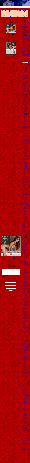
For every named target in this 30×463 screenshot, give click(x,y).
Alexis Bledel (25, 75)
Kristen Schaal (25, 287)
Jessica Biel (25, 243)
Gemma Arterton (25, 204)
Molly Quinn (25, 339)
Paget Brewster (25, 359)
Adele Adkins (25, 68)
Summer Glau (25, 410)
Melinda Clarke (25, 325)
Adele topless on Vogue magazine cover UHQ (26, 54)
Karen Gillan (25, 264)
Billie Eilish (25, 119)
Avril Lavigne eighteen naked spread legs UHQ (25, 47)
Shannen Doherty (25, 395)
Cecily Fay (25, 144)
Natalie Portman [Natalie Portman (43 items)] (25, 449)
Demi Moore (25, 170)
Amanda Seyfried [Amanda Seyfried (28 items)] (25, 434)
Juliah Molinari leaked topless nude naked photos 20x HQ (25, 41)
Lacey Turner (25, 291)
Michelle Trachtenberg (25, 331)
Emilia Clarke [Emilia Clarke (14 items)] (24, 438)
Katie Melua (25, 275)
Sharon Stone (25, 396)
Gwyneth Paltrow (25, 210)
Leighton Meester (25, 301)
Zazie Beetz (25, 427)
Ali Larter (25, 77)
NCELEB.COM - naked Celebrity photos (11, 11)
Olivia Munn (25, 357)
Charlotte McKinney (25, 148)
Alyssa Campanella (25, 85)
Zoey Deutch (25, 429)
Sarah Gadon (25, 388)
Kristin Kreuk (25, 288)
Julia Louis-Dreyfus (25, 256)
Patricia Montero (25, 361)
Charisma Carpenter (25, 145)
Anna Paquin (25, 101)
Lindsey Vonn (25, 308)
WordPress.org (25, 459)
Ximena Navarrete (25, 425)
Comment (10, 267)
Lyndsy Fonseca (25, 312)
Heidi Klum (25, 217)
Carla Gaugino (25, 136)
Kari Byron (25, 265)
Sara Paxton (25, 386)
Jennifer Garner (25, 239)
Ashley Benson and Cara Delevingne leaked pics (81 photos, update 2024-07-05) (25, 25)
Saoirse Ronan (25, 385)
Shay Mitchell (25, 397)
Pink (25, 365)
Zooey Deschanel (25, 430)
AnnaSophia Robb (25, 104)
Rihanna (25, 375)
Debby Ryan (25, 167)
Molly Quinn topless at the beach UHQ (25, 48)
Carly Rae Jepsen (25, 137)
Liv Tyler (25, 310)
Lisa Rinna (25, 309)
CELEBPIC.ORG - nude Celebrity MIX (25, 11)
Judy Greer (25, 255)
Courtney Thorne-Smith (25, 160)
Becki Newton (25, 116)
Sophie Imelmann (25, 405)
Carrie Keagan (25, 139)
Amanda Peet (25, 88)
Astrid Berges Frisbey (25, 112)
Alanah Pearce (25, 73)
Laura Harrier (25, 294)
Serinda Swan (25, 393)
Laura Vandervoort (25, 296)
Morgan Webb (25, 342)
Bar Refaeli (25, 114)
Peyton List (25, 363)
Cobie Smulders (25, 157)
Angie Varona (25, 98)
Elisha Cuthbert (24, 179)
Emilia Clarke (25, 185)
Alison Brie (25, 81)
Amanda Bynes (25, 87)
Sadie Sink (25, 382)
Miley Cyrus (25, 332)
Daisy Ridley (25, 161)
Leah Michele (25, 299)
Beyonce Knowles (25, 118)
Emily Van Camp (24, 189)
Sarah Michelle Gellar (25, 390)
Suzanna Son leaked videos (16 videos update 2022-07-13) (25, 28)
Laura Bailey (25, 293)
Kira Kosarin (25, 284)
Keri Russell (25, 281)
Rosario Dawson (25, 378)
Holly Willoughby (25, 220)
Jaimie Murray (25, 228)
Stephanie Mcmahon (25, 409)
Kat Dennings (25, 266)
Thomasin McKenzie (25, 416)
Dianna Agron (25, 173)
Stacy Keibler (25, 408)
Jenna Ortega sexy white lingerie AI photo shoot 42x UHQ (25, 35)
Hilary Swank (25, 218)
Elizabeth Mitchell (25, 182)
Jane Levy (25, 230)
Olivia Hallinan (25, 356)
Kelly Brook (25, 279)
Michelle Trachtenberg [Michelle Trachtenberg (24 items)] (26, 447)
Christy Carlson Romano (25, 154)
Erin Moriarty (25, 196)
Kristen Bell (25, 286)
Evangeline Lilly (25, 199)
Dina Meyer (25, 174)
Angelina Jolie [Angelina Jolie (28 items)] (25, 435)
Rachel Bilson (25, 367)
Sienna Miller (25, 399)
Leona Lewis (25, 302)
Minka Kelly (25, 334)
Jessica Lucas (25, 244)
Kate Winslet (25, 270)
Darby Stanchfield (25, 166)
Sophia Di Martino (25, 403)
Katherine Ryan (25, 272)
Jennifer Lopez (25, 240)
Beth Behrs (25, 117)
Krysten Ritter (25, 289)
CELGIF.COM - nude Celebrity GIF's (11, 15)
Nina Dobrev (25, 354)
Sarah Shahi (25, 391)
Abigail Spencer (25, 66)
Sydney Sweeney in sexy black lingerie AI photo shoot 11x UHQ (25, 40)
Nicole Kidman (25, 351)
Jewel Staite (25, 248)
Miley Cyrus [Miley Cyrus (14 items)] (27, 448)
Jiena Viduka (25, 249)
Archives (25, 61)
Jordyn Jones (25, 253)
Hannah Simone (24, 213)
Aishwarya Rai (25, 72)
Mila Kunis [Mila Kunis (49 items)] (24, 448)
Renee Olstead (25, 373)
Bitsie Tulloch (25, 120)
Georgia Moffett (25, 207)
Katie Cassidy (25, 273)
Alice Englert (25, 78)
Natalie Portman (25, 346)
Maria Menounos (25, 318)
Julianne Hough (25, 259)
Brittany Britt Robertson (25, 126)
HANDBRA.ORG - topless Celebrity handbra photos (18, 15)
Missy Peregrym (25, 337)
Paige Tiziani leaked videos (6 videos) (25, 32)
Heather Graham (25, 215)
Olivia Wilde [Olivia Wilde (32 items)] (25, 450)
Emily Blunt (25, 186)
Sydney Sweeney (25, 411)
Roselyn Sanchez (25, 381)
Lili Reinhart (25, 304)
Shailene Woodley (25, 394)
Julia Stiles (25, 257)
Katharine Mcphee (25, 271)
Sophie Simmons (25, 406)
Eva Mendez (25, 198)
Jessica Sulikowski (25, 246)
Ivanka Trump (25, 224)
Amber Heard (25, 91)
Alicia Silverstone (25, 79)
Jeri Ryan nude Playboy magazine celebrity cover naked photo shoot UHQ (25, 56)
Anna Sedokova (25, 102)
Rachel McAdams (25, 368)
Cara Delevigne (25, 134)
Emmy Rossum (24, 193)
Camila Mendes (25, 130)
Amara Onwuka (25, 90)
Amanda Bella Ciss (25, 86)
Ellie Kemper (25, 184)
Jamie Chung (25, 229)
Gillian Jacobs (25, 208)
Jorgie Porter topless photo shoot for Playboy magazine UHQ (25, 57)
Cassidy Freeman (25, 140)
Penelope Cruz (25, 362)
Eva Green (25, 197)
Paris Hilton (25, 360)
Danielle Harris (25, 165)
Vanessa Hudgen (25, 421)
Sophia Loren (25, 404)
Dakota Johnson (25, 162)
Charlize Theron (24, 146)
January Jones (25, 231)
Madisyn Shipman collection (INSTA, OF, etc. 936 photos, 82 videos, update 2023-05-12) (25, 30)
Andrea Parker (25, 95)
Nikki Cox (25, 353)
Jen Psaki (25, 233)
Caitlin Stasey (25, 128)
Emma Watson (24, 192)
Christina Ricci (25, 153)
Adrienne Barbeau (25, 70)
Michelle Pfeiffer (25, 330)
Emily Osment (25, 188)
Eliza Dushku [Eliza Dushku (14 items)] (25, 437)
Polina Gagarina (25, 366)
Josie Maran (25, 254)
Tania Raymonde (25, 412)
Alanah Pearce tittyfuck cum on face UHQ (25, 44)
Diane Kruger (25, 172)
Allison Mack (25, 82)
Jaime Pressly (25, 227)
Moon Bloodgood (25, 340)
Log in (25, 457)
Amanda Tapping (25, 89)
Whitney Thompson (25, 424)
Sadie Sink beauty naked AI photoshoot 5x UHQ (25, 36)
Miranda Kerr (25, 335)
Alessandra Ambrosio (25, 74)
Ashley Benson (25, 110)
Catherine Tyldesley (25, 143)
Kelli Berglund (25, 278)
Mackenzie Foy (25, 313)
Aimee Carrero (25, 71)
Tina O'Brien (25, 417)
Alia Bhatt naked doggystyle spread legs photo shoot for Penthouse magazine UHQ (25, 53)
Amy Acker (25, 92)
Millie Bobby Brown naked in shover (25, 46)
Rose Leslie (25, 379)
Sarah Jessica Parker (25, 389)
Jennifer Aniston (24, 237)
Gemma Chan (25, 205)
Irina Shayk (25, 223)
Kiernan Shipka (25, 282)
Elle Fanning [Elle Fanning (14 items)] (27, 437)
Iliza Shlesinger (25, 221)
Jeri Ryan (25, 242)
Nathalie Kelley (25, 349)
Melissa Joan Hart (25, 327)
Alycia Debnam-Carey (25, 84)
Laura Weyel (25, 297)
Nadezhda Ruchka (25, 343)
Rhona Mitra (25, 374)
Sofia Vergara (25, 402)
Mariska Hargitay (25, 321)
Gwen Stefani (25, 209)
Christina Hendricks (25, 152)
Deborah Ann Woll (25, 168)
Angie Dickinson (24, 97)
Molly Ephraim (25, 338)
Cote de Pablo (25, 159)
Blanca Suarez (25, 121)
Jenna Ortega (25, 236)
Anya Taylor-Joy (25, 107)
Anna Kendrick (25, 100)
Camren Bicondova (25, 131)
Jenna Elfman (25, 234)
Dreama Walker (25, 175)
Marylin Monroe (25, 323)
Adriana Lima (25, 69)
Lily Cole (25, 305)
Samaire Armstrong (25, 383)
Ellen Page (25, 183)
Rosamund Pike (25, 377)
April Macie (25, 108)
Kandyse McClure (25, 263)
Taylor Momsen (25, 414)
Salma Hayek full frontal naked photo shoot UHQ (25, 49)
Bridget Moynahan (25, 123)
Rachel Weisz (25, 370)
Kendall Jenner (25, 280)
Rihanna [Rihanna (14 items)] (28, 450)
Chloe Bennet (25, 149)
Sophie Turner (25, 407)
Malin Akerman (25, 315)
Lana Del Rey (25, 292)
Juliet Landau (25, 260)
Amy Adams (25, 93)
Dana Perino (25, 163)
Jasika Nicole (25, 232)
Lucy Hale (25, 311)
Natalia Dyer (25, 344)
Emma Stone (13, 258)
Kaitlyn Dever (25, 262)
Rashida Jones (25, 372)
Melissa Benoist (25, 326)
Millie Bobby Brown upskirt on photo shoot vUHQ (25, 50)
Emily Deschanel (25, 187)
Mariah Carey (25, 319)
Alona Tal (25, 83)
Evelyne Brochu (25, 200)
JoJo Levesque (25, 252)
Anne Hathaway (24, 105)
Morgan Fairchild (25, 341)
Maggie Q (25, 314)
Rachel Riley (25, 369)
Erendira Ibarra (25, 194)
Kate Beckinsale (25, 267)
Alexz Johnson (25, 76)
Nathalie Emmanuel (25, 348)
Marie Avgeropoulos (25, 320)
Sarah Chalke (25, 387)
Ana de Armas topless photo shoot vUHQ (25, 51)
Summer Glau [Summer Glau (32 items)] (25, 454)
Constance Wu (25, 158)
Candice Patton (25, 133)
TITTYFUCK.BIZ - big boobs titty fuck (25, 15)
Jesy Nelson (25, 247)
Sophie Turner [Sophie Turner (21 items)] (26, 453)
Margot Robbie (25, 317)
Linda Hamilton (25, 307)
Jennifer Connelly (25, 238)
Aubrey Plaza (25, 113)
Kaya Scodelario (25, 276)
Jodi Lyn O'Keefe (25, 250)
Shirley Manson (25, 398)
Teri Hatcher (25, 415)
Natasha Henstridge (25, 347)
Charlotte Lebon (24, 147)
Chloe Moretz (25, 150)
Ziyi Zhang (25, 428)
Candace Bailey (25, 132)
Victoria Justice (25, 422)
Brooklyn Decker (24, 127)
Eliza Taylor (25, 181)
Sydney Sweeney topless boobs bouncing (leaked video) (26, 45)
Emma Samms (25, 191)
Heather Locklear (25, 216)
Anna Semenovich (25, 103)
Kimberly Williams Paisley (25, 283)
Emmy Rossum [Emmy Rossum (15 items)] (26, 439)
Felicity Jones (25, 201)
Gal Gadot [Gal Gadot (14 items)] (26, 440)
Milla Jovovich (25, 333)
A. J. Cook (25, 65)
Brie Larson (25, 124)
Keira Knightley (25, 277)
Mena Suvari (25, 328)
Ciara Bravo (25, 155)
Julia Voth (25, 258)
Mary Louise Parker (25, 322)
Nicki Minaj (25, 350)
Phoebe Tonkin (25, 364)
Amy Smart (25, 94)
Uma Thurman (25, 419)
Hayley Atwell (25, 214)
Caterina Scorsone (25, 141)
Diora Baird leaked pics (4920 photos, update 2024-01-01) (25, 26)
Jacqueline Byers (24, 225)
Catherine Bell (25, 142)
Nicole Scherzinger (25, 352)
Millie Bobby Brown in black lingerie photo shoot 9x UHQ (25, 38)
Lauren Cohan (25, 298)
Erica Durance (25, 195)
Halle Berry (25, 211)
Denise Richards (24, 171)
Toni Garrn (25, 418)
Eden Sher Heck (25, 176)
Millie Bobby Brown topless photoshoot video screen (25, 42)
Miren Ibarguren (25, 336)
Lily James (25, 306)
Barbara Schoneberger (25, 115)
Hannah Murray (25, 212)
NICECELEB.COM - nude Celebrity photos (4, 11)
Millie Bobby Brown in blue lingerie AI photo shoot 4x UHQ (25, 39)
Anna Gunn (25, 99)
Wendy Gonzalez (25, 423)
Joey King (25, 251)
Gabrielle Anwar (24, 202)
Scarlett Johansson (25, 392)
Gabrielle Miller (25, 203)
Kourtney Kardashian (25, 285)
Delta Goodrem (25, 169)
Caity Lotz (25, 129)
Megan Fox (25, 324)
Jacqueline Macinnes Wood (24, 226)
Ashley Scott (25, 111)
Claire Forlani (25, 156)
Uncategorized (25, 420)
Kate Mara (25, 269)
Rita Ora (25, 376)
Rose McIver (25, 380)
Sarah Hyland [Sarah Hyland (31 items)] (24, 451)
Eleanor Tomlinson (25, 178)
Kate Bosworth (25, 268)
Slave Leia (25, 401)
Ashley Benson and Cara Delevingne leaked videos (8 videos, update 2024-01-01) (25, 23)
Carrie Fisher (25, 138)
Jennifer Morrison (25, 241)
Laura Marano (25, 295)
